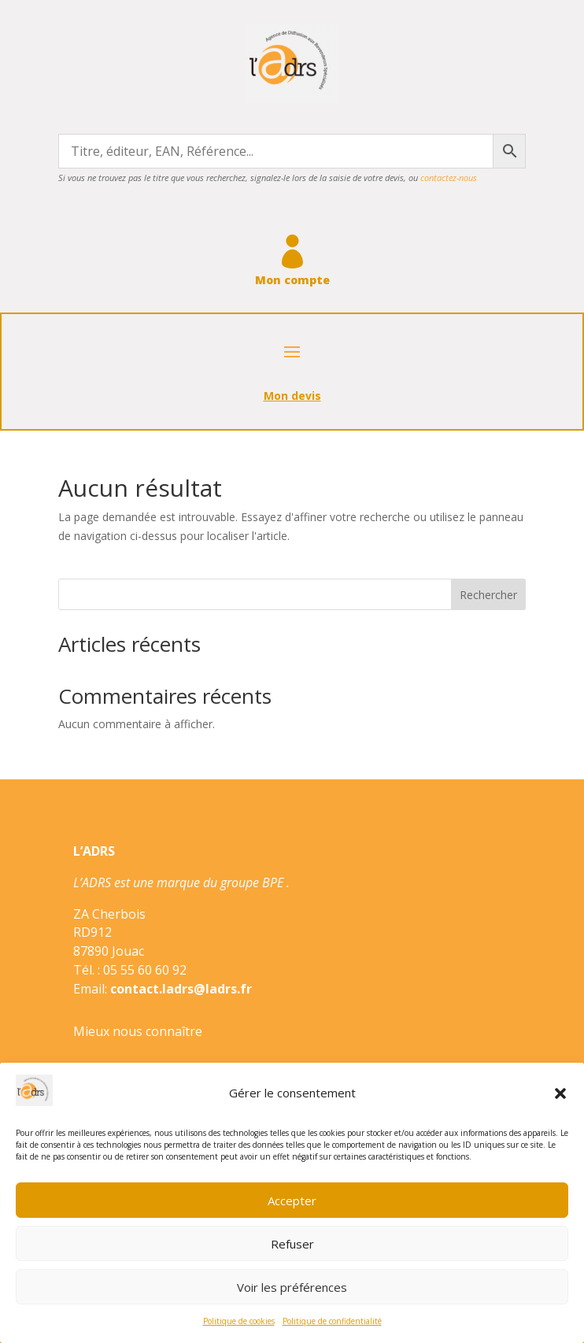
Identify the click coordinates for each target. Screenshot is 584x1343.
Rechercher (488, 594)
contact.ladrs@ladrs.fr (181, 988)
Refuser (292, 1244)
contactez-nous (448, 177)
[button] (560, 1093)
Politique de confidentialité (332, 1320)
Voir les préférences (292, 1287)
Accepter (292, 1200)
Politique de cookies (239, 1320)
